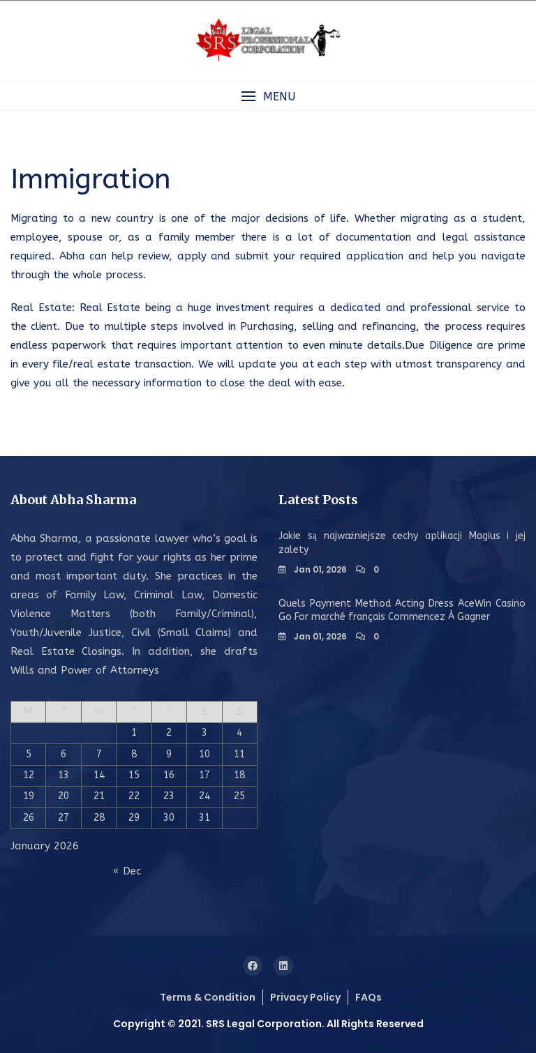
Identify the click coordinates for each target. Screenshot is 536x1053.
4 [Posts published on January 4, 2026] (239, 732)
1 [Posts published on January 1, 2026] (134, 732)
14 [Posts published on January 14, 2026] (99, 775)
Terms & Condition (207, 997)
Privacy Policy (305, 997)
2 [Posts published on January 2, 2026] (169, 732)
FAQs (368, 997)
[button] (268, 96)
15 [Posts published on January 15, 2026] (134, 775)
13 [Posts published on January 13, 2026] (63, 775)
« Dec (127, 871)
